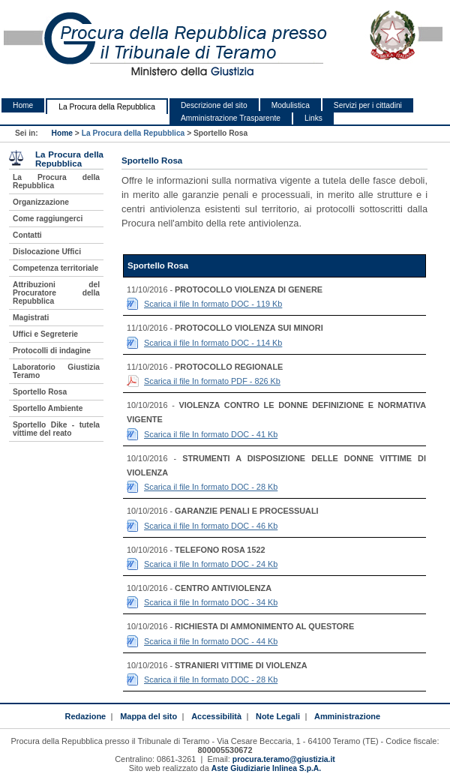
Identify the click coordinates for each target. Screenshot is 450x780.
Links (313, 118)
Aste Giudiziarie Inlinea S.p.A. (266, 768)
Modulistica (291, 105)
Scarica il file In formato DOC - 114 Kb (213, 342)
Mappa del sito (148, 716)
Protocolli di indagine (52, 350)
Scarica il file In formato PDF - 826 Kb (212, 381)
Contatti (27, 235)
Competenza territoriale (55, 268)
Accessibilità (216, 716)
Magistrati (31, 318)
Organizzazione (41, 202)
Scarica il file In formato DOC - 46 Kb (211, 525)
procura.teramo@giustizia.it (283, 759)
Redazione (85, 716)
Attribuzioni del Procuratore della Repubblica (56, 292)
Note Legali (278, 716)
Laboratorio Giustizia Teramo (56, 371)
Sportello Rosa (40, 392)
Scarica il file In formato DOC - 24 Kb (211, 564)
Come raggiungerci (47, 218)
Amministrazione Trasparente (230, 118)
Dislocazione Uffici (47, 252)
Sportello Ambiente (47, 408)
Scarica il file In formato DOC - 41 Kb (211, 434)
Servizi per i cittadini (368, 105)
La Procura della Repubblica (106, 107)
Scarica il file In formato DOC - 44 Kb (211, 641)
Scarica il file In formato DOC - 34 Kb (211, 602)
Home (23, 105)
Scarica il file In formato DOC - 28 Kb (211, 486)
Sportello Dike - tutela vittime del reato (56, 429)
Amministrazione (347, 716)
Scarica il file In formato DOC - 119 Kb (213, 303)
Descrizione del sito (214, 105)
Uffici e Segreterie (45, 334)
